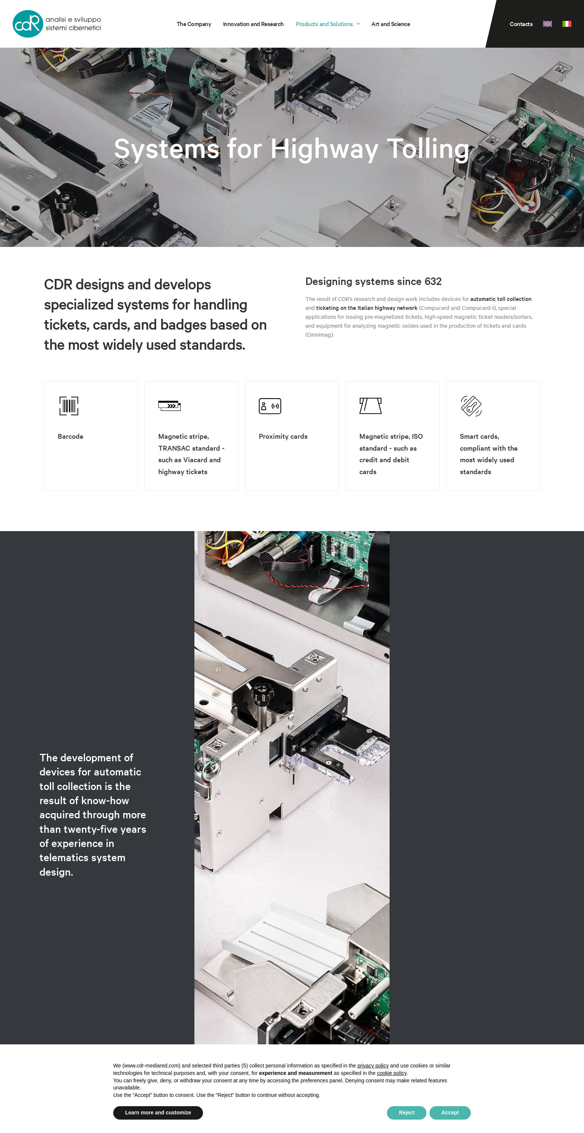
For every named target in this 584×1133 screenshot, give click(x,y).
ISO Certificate (432, 1013)
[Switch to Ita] (564, 24)
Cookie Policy (522, 1018)
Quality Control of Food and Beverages (106, 978)
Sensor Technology (74, 1012)
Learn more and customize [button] (158, 1112)
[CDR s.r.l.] (57, 24)
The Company (194, 24)
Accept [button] (450, 1112)
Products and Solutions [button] (328, 24)
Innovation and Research (253, 24)
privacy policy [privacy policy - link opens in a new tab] (373, 1066)
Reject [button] (407, 1112)
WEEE (421, 995)
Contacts (521, 24)
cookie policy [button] (391, 1073)
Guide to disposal (435, 1004)
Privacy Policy (522, 1009)
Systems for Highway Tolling (89, 989)
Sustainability (431, 1022)
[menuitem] (193, 24)
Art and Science (390, 24)
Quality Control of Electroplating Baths (106, 1001)
